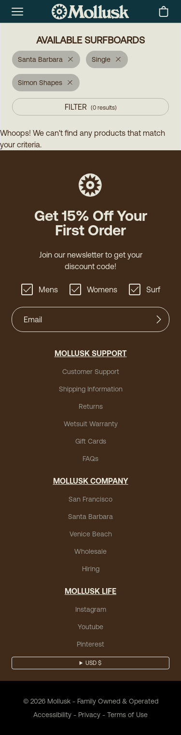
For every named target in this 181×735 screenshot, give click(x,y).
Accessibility (52, 715)
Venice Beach (91, 534)
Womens (93, 289)
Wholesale (90, 551)
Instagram (90, 609)
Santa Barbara (90, 516)
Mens (39, 289)
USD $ (93, 663)
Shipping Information (91, 389)
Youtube (90, 627)
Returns (91, 406)
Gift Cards (90, 441)
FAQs (90, 458)
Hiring (90, 569)
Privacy (89, 715)
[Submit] (159, 319)
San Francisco (90, 499)
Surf (144, 289)
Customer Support (90, 371)
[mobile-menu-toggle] (17, 11)
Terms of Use (127, 715)
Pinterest (90, 644)
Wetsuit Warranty (91, 424)
